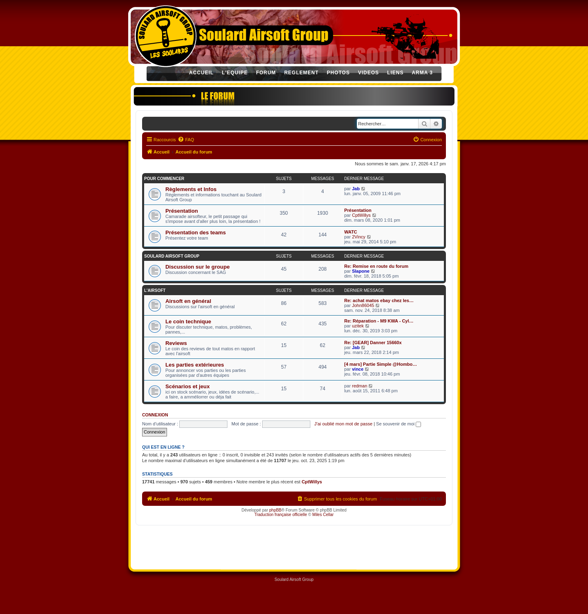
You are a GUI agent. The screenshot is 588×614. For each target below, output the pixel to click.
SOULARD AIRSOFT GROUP (171, 256)
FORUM (266, 73)
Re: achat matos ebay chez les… (379, 300)
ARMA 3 (422, 73)
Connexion (155, 414)
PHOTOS (338, 73)
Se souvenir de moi (398, 423)
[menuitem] (186, 140)
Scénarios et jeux (187, 386)
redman (359, 385)
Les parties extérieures (194, 365)
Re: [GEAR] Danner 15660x (373, 342)
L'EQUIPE (235, 73)
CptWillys (361, 215)
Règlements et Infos (190, 189)
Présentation (181, 211)
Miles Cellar (323, 514)
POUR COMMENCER (164, 178)
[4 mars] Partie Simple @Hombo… (380, 364)
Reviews (176, 343)
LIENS (395, 73)
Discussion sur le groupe (197, 267)
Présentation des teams (195, 232)
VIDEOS (368, 73)
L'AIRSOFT (154, 290)
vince (357, 369)
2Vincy (358, 236)
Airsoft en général (188, 301)
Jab (356, 188)
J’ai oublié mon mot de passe (343, 423)
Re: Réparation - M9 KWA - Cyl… (379, 320)
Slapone (361, 271)
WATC (350, 231)
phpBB (275, 510)
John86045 (363, 305)
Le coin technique (188, 321)
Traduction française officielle (280, 514)
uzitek (358, 325)
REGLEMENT (301, 73)
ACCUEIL (201, 73)
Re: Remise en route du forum (376, 266)
